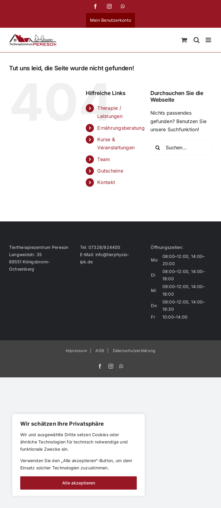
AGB (99, 350)
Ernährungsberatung (120, 128)
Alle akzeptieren (78, 482)
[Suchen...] (181, 147)
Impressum (76, 350)
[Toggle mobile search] (197, 40)
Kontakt (106, 182)
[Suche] (157, 147)
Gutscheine (110, 171)
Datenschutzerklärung (134, 350)
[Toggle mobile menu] (209, 40)
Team (103, 159)
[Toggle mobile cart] (184, 40)
